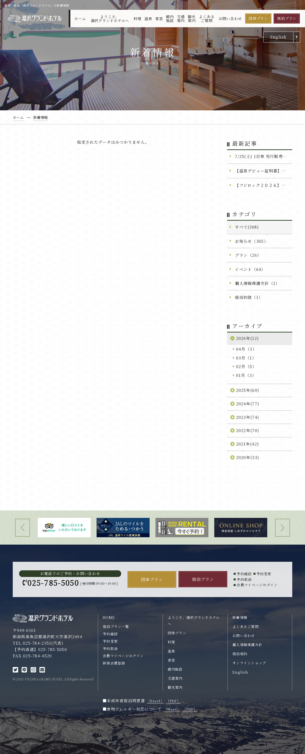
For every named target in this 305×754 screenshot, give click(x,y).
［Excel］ (155, 701)
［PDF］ (173, 701)
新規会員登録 (114, 663)
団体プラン (258, 18)
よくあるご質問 (206, 18)
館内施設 (170, 18)
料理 (137, 18)
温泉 (148, 18)
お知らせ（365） (251, 241)
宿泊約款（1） (249, 297)
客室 (159, 18)
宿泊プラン (286, 18)
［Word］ (172, 709)
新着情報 (239, 617)
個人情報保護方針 (247, 644)
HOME (109, 617)
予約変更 (110, 641)
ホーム (80, 18)
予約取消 (110, 648)
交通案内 (181, 18)
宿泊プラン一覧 (116, 626)
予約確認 (110, 633)
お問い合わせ (230, 18)
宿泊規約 (239, 653)
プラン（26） (248, 255)
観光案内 (192, 18)
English (278, 37)
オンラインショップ (249, 662)
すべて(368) (247, 227)
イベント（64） (250, 269)
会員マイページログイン (123, 655)
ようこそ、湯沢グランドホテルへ (110, 18)
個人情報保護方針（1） (257, 283)
